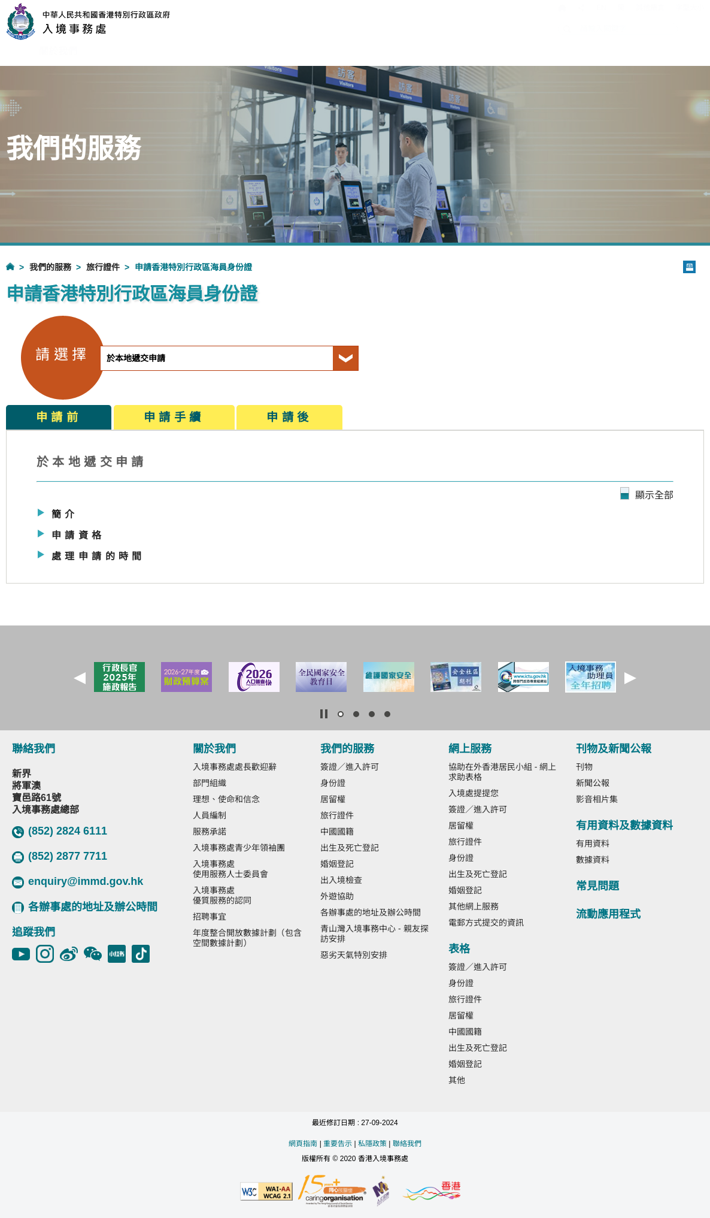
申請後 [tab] (289, 417)
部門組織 (209, 783)
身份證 (332, 783)
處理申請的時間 (98, 556)
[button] (80, 678)
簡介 (64, 514)
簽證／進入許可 (349, 767)
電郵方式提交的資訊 (486, 922)
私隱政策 (372, 1144)
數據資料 (592, 860)
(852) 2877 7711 (59, 856)
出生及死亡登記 (349, 848)
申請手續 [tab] (174, 417)
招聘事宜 (209, 916)
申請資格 (78, 535)
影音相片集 (597, 799)
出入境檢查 (341, 880)
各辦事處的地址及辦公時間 (84, 907)
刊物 (584, 767)
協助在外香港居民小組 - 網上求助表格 (502, 772)
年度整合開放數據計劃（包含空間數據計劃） (247, 938)
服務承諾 (209, 831)
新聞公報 (592, 783)
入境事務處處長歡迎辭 (235, 767)
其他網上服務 (473, 906)
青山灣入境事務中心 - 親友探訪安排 (374, 934)
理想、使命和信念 (226, 799)
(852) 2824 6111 (59, 831)
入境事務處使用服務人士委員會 (230, 869)
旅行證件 (103, 267)
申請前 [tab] (58, 417)
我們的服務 (50, 267)
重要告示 (337, 1144)
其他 (456, 1080)
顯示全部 (654, 495)
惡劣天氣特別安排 (353, 955)
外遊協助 (337, 896)
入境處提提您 (473, 793)
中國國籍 (337, 831)
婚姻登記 (337, 864)
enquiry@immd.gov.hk (77, 881)
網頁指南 (303, 1144)
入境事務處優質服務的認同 (222, 895)
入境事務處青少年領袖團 (239, 848)
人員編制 (209, 815)
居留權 (332, 799)
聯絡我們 (407, 1144)
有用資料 (592, 843)
